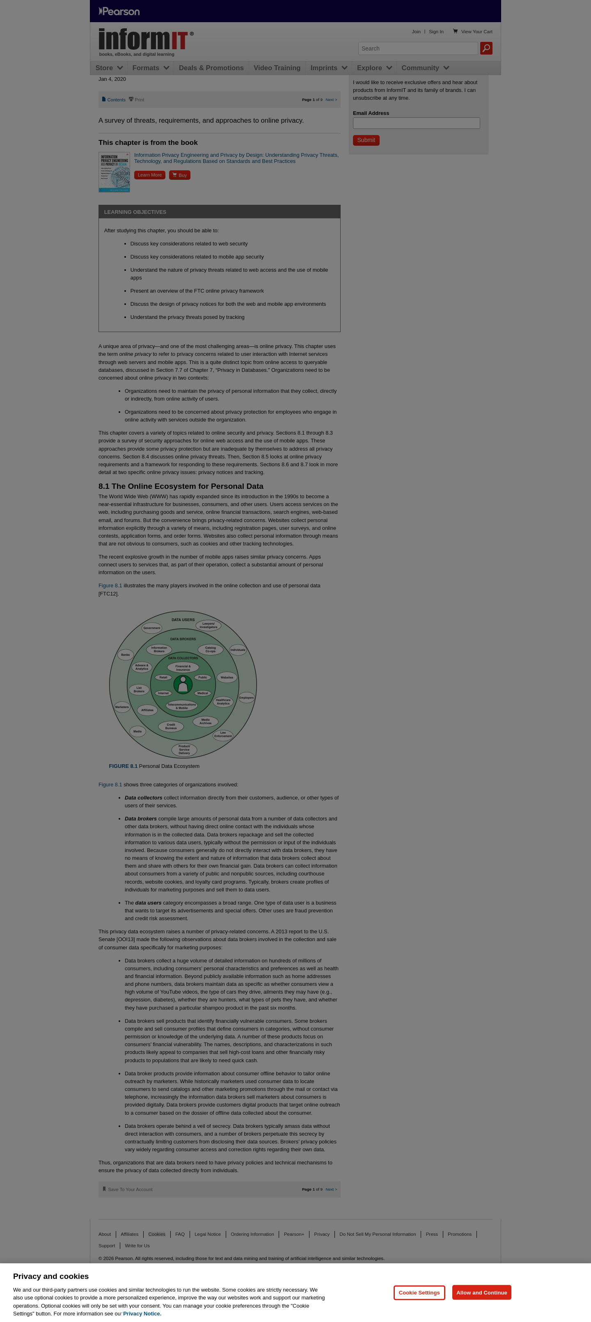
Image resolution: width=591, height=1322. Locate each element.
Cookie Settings (419, 1292)
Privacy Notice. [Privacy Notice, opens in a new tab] (142, 1314)
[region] (295, 1292)
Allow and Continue (481, 1292)
